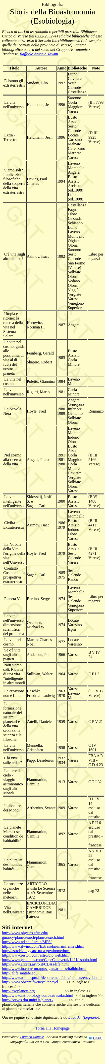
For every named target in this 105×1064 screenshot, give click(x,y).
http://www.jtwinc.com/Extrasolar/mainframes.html (43, 946)
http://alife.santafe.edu (20, 973)
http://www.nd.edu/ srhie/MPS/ (27, 942)
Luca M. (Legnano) (83, 1017)
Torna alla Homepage (52, 1028)
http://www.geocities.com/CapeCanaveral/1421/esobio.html (49, 960)
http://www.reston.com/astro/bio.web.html (35, 955)
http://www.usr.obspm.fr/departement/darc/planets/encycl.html (52, 977)
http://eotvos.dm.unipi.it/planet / (27, 1000)
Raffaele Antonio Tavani (39, 54)
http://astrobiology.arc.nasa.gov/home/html (36, 951)
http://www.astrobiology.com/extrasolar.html (38, 995)
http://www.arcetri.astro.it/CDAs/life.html (35, 964)
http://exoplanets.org (18, 991)
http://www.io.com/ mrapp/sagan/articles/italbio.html (44, 969)
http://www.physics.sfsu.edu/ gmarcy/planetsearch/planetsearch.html (33, 935)
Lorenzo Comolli (32, 1037)
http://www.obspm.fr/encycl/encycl (30, 982)
